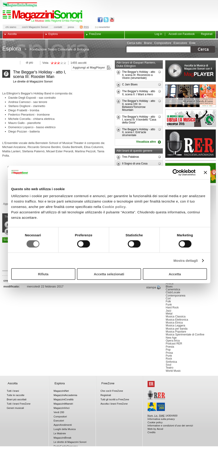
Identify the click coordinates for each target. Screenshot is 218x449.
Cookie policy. (114, 207)
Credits (152, 432)
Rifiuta (43, 274)
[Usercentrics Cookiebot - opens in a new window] (176, 172)
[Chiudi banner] (205, 172)
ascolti (82, 62)
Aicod (160, 429)
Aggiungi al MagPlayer (89, 67)
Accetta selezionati (109, 274)
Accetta (175, 274)
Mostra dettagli (185, 260)
